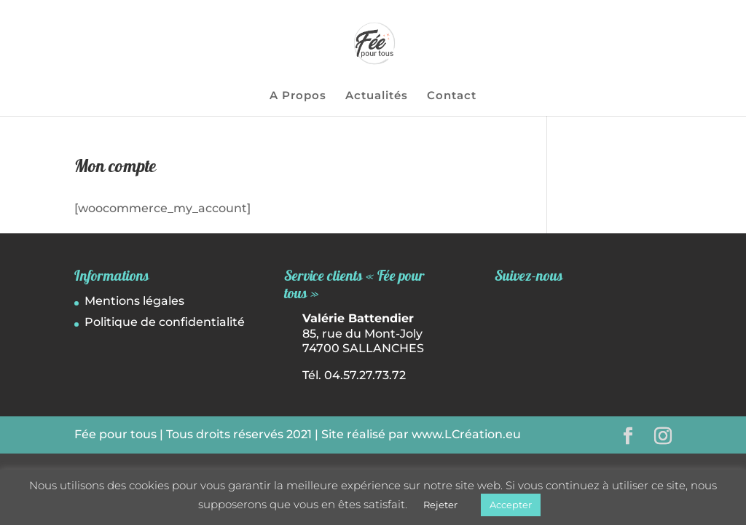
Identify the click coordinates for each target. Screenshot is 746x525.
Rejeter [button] (440, 504)
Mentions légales (134, 301)
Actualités (376, 96)
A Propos (298, 96)
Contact (451, 96)
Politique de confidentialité (165, 322)
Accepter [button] (511, 504)
